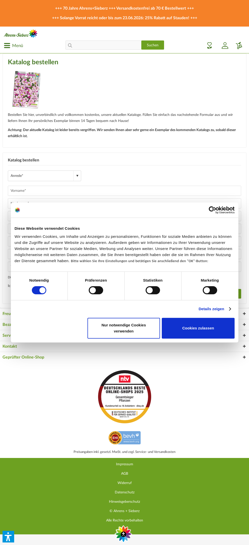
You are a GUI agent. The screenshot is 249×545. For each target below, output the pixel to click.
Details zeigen (211, 309)
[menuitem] (13, 45)
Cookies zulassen (198, 328)
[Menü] (13, 45)
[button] (8, 536)
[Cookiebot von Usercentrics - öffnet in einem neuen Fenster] (212, 210)
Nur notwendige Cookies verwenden (123, 328)
